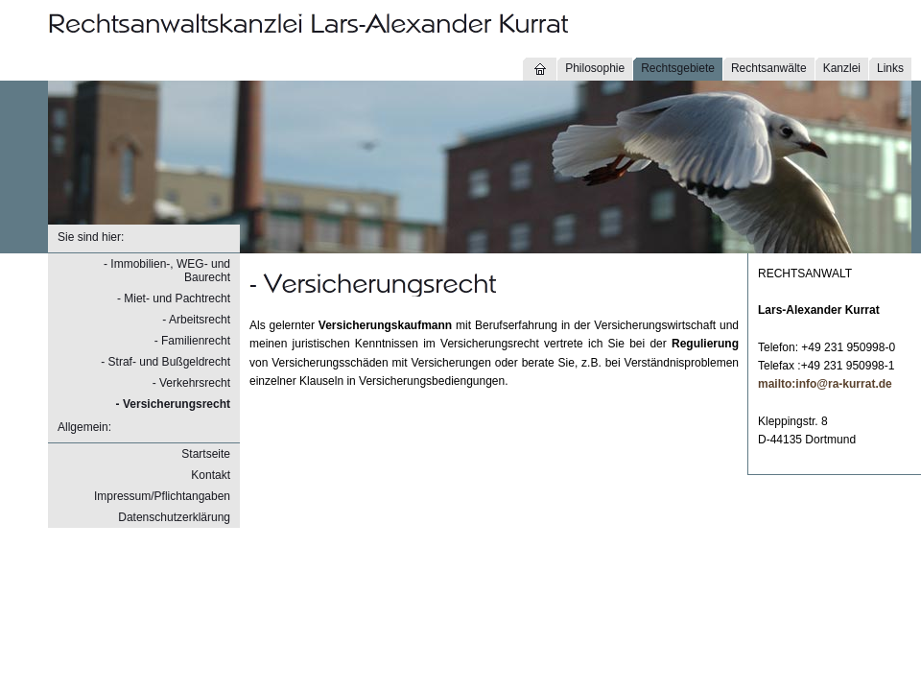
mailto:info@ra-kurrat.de (825, 384)
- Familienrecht (192, 340)
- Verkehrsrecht (191, 383)
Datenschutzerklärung (174, 517)
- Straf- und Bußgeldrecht (165, 362)
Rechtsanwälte (769, 68)
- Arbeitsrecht (196, 319)
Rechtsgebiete (678, 68)
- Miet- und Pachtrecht (173, 298)
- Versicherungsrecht (173, 404)
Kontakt (210, 475)
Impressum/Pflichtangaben (162, 496)
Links (890, 68)
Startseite (205, 454)
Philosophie (595, 68)
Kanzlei (842, 68)
